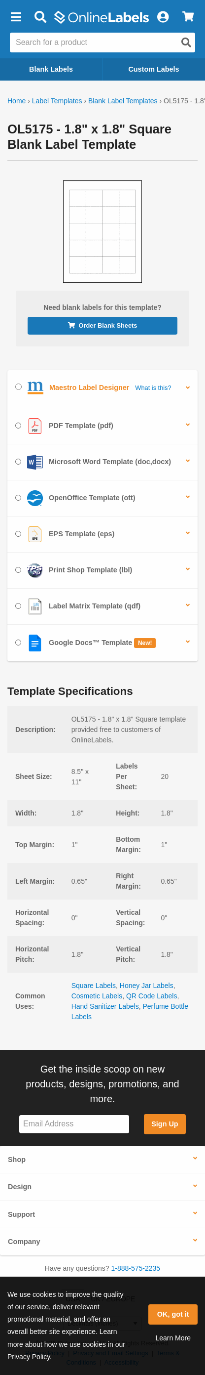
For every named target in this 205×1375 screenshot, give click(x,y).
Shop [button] (17, 1159)
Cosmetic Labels (97, 996)
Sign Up (164, 1124)
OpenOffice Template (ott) (75, 498)
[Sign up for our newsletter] (74, 1124)
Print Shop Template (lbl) (73, 570)
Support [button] (21, 1214)
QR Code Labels (151, 996)
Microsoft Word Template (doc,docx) (93, 462)
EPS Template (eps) (64, 534)
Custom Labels (153, 69)
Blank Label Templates (123, 101)
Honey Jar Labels (146, 985)
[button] (16, 17)
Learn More (173, 1338)
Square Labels (93, 985)
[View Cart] (188, 17)
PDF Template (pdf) (64, 426)
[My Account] (162, 17)
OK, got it (173, 1314)
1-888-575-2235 (136, 1268)
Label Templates (57, 101)
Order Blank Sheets (102, 325)
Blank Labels (51, 69)
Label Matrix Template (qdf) (77, 606)
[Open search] (186, 42)
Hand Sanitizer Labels (105, 1006)
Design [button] (20, 1187)
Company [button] (24, 1242)
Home (16, 101)
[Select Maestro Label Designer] (18, 387)
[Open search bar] (40, 17)
